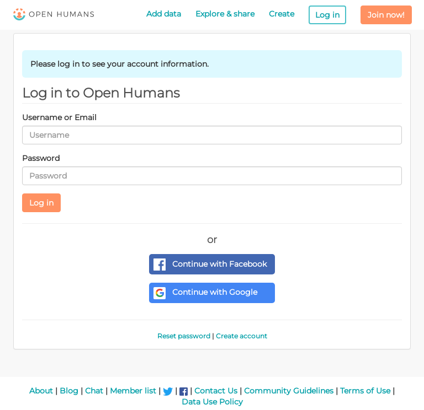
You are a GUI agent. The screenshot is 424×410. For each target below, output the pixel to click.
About (41, 391)
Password (41, 158)
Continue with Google (205, 293)
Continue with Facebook (210, 264)
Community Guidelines (288, 391)
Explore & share (225, 14)
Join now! (386, 15)
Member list (133, 391)
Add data (163, 14)
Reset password (183, 336)
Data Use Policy (212, 402)
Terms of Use (365, 391)
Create (281, 14)
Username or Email (59, 117)
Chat (94, 391)
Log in (327, 15)
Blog (69, 391)
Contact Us (215, 391)
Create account (241, 336)
